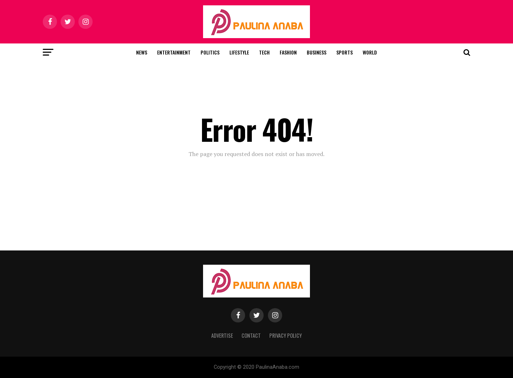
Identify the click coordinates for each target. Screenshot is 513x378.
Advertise (222, 335)
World (370, 52)
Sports (344, 52)
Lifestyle (239, 52)
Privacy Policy (285, 335)
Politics (210, 52)
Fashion (288, 52)
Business (316, 52)
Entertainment (174, 52)
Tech (264, 52)
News (141, 52)
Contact (251, 335)
